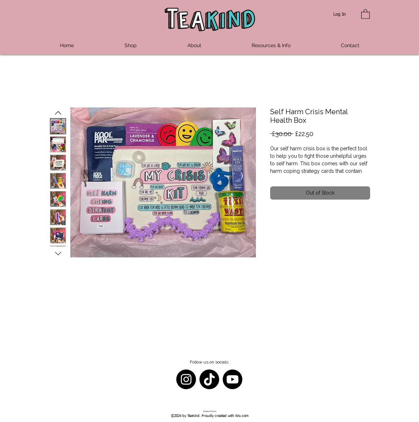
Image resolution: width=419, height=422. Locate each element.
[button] (365, 14)
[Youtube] (232, 379)
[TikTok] (209, 379)
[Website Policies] (209, 411)
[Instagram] (186, 379)
